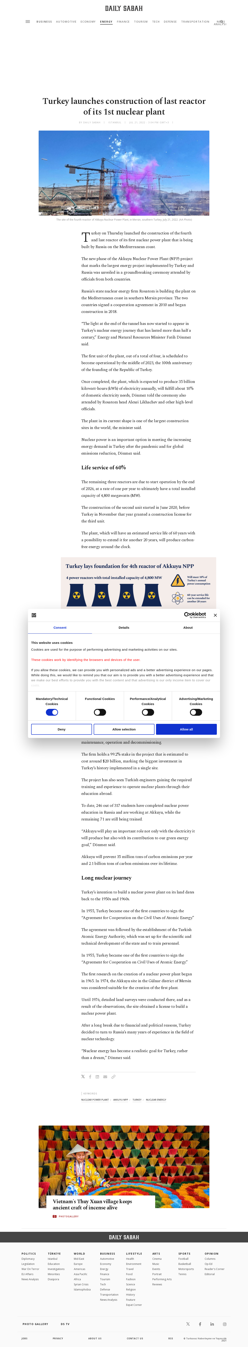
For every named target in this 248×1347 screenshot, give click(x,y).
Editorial (210, 1274)
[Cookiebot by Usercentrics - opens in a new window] (187, 615)
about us (95, 1338)
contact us (135, 1338)
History (130, 1294)
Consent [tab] (60, 627)
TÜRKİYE (54, 1253)
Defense (170, 21)
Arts (156, 1253)
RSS (170, 1338)
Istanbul (52, 1259)
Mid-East (79, 1259)
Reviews (157, 1284)
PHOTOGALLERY (69, 1216)
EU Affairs (27, 1274)
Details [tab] (124, 627)
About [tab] (188, 627)
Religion (131, 1289)
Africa (77, 1279)
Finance (123, 21)
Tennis (182, 1274)
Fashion (131, 1279)
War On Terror (30, 1269)
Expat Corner (134, 1305)
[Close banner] (215, 615)
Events (156, 1269)
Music (155, 1264)
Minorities (54, 1274)
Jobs (25, 1338)
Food (129, 1274)
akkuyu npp (120, 1099)
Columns (210, 1259)
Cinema (157, 1259)
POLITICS (29, 1253)
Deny (62, 729)
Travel (130, 1269)
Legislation (28, 1264)
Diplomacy (28, 1259)
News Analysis (30, 1279)
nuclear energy (156, 1099)
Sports (184, 1253)
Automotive (66, 21)
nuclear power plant (95, 1099)
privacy (58, 1338)
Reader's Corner (215, 1269)
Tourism (141, 21)
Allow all (186, 729)
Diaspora (53, 1279)
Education (54, 1264)
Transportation (195, 21)
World (79, 1253)
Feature (130, 1300)
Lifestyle (134, 1253)
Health (130, 1259)
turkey (137, 1099)
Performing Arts (162, 1279)
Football (183, 1259)
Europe (78, 1264)
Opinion (212, 1253)
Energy (106, 21)
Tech (156, 21)
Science (130, 1284)
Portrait (157, 1274)
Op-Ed (208, 1264)
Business (44, 21)
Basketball (184, 1264)
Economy (88, 21)
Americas (79, 1269)
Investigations (56, 1269)
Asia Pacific (80, 1274)
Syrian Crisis (81, 1284)
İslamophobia (82, 1289)
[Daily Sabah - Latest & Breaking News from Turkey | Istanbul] (124, 8)
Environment (133, 1264)
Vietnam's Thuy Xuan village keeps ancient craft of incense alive (93, 1204)
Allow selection (124, 729)
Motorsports (186, 1269)
